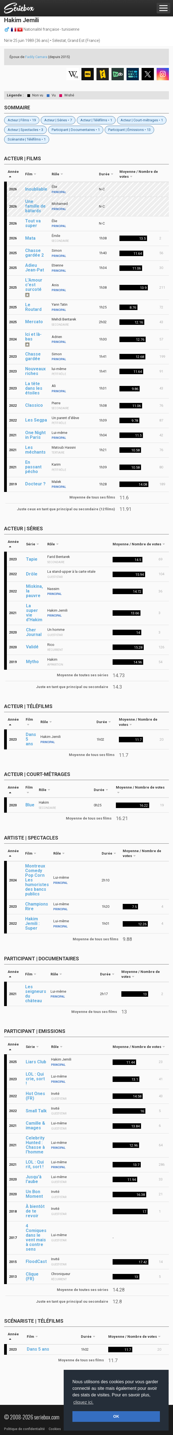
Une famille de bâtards (35, 206)
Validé (32, 647)
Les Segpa (36, 420)
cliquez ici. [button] (83, 1402)
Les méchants (35, 449)
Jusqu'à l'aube (34, 1179)
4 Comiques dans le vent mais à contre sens (36, 1237)
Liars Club (36, 1061)
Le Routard (33, 307)
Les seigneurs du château (35, 993)
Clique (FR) (32, 1276)
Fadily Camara (36, 57)
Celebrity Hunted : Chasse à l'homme (35, 1145)
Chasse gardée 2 (34, 252)
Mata (30, 238)
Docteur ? (35, 484)
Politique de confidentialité (24, 1429)
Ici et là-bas (33, 336)
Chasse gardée (33, 356)
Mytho (32, 661)
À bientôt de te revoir (35, 1211)
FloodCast (36, 1261)
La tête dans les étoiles (33, 388)
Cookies (55, 1429)
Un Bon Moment (34, 1194)
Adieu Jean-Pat (34, 267)
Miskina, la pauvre (34, 591)
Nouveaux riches (35, 371)
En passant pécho (33, 467)
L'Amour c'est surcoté (33, 285)
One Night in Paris (35, 435)
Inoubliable (36, 189)
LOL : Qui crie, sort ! (35, 1079)
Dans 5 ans (31, 739)
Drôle (31, 574)
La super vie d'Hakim (34, 612)
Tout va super (33, 223)
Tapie (31, 559)
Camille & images (35, 1125)
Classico (34, 405)
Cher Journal (34, 632)
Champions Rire (36, 906)
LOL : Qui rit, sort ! (35, 1164)
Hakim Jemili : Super (32, 923)
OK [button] (116, 1416)
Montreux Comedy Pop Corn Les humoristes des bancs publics (37, 880)
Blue (29, 805)
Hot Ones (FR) (35, 1096)
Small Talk (36, 1111)
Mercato (34, 321)
